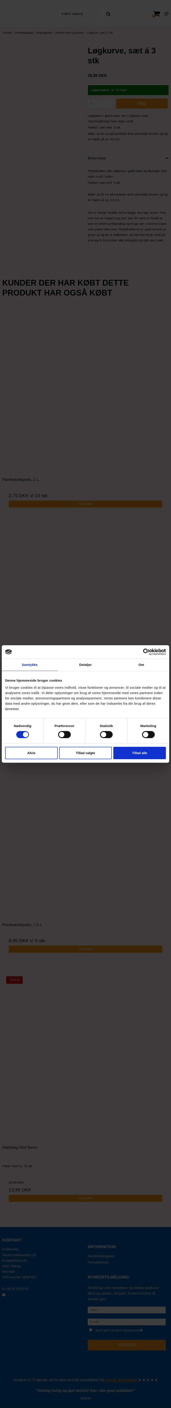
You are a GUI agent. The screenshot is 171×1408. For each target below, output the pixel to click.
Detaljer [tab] (85, 665)
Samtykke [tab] (30, 665)
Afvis (31, 753)
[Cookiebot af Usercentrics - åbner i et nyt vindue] (146, 652)
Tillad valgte (85, 753)
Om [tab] (141, 665)
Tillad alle (139, 753)
